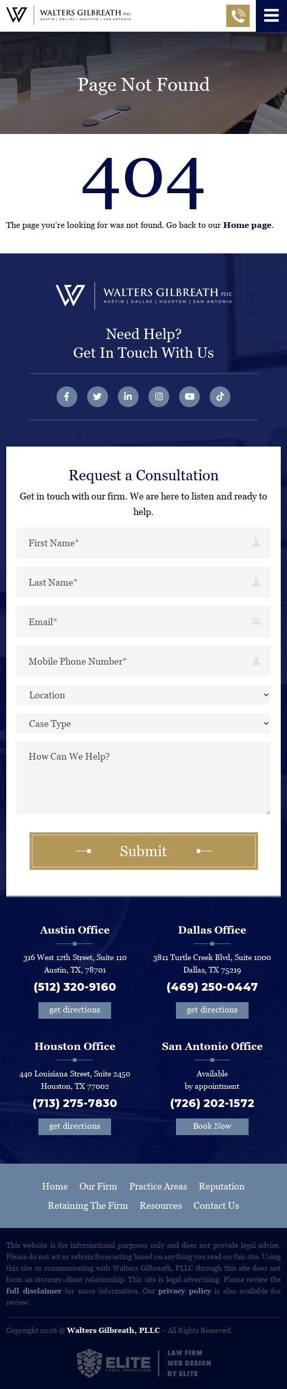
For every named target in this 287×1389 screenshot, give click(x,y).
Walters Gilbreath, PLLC (113, 1330)
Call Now (237, 19)
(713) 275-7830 (75, 1103)
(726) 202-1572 (212, 1103)
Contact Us (216, 1205)
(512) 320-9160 (75, 986)
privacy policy (184, 1291)
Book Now (212, 1126)
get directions (74, 1010)
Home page (247, 225)
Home (55, 1186)
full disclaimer (34, 1291)
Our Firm (98, 1186)
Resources (161, 1205)
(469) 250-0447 (212, 986)
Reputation (222, 1186)
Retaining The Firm (88, 1205)
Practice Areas (158, 1186)
